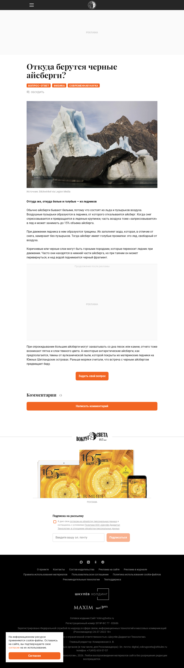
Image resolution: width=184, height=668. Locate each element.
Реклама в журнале (135, 569)
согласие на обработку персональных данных (93, 521)
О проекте (43, 569)
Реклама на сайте (109, 569)
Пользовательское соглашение (90, 574)
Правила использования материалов (45, 574)
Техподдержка (112, 579)
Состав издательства (81, 569)
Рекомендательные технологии (81, 579)
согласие (14, 647)
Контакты (59, 569)
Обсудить (35, 92)
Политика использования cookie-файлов (137, 574)
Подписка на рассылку (68, 516)
